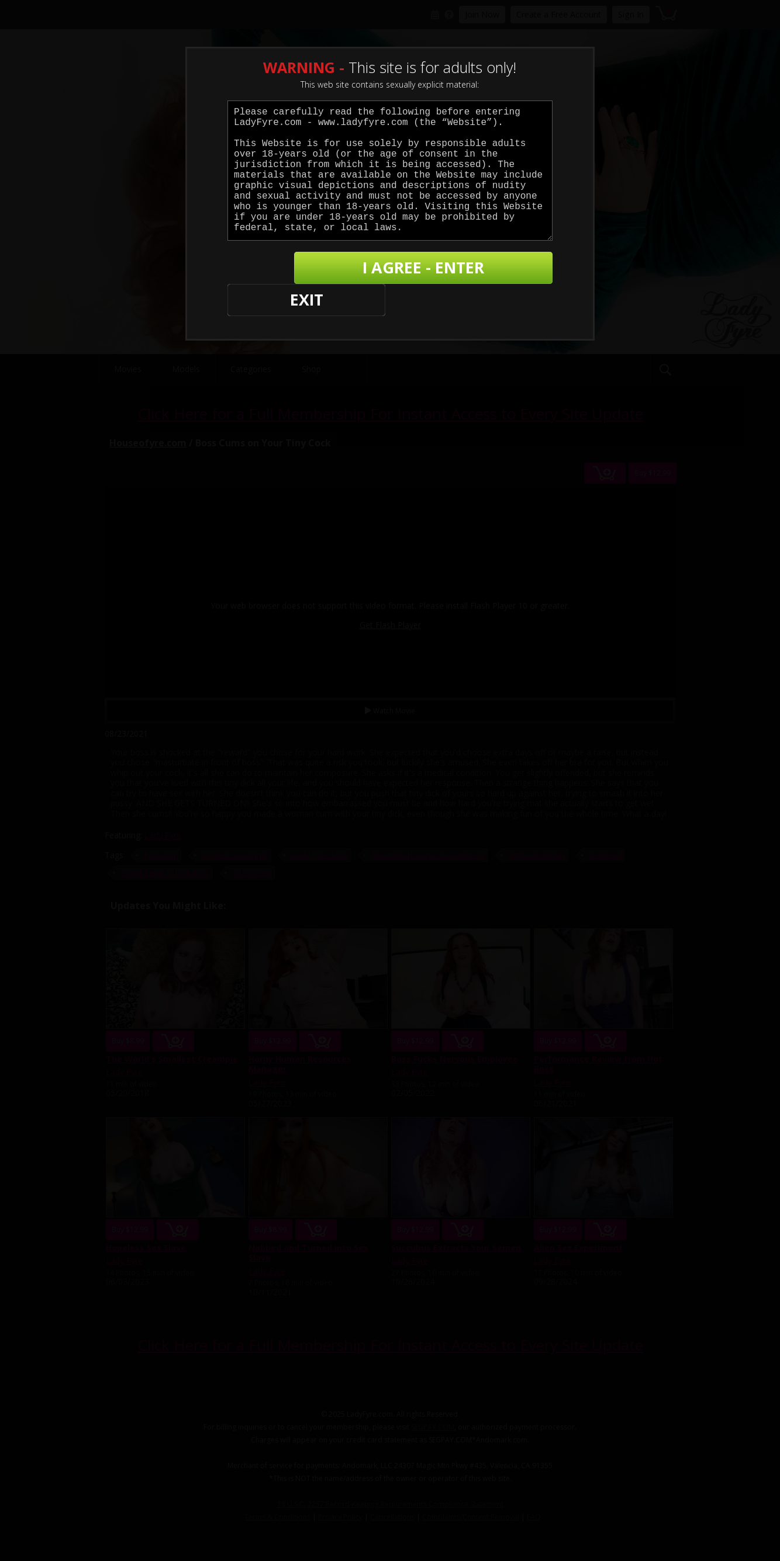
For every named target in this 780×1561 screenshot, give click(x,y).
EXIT (268, 269)
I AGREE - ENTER (438, 269)
